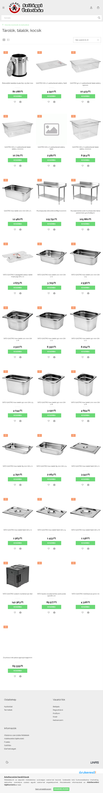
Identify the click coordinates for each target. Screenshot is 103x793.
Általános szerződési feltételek (16, 735)
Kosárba (18, 96)
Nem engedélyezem (43, 789)
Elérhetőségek (10, 749)
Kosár (55, 717)
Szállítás (7, 745)
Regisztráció (58, 710)
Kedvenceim (58, 720)
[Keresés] (51, 17)
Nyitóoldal (8, 707)
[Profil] (91, 7)
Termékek (8, 710)
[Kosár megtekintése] (98, 7)
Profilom (56, 713)
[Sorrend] (87, 40)
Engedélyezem (61, 789)
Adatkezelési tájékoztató (14, 739)
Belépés (56, 707)
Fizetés (7, 742)
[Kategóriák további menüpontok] (3, 7)
